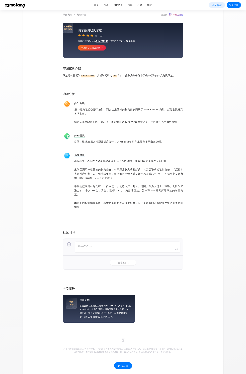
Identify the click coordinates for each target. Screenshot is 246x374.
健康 (96, 5)
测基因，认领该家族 (117, 48)
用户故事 (118, 5)
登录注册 (233, 5)
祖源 (106, 5)
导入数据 (217, 5)
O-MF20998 (127, 40)
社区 (140, 5)
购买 (149, 5)
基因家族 (67, 14)
